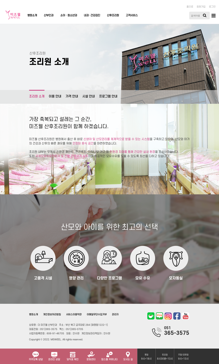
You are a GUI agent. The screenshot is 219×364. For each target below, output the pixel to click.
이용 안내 (55, 96)
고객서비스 (132, 15)
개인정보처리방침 (52, 314)
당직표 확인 (73, 355)
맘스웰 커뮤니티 (109, 355)
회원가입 (201, 6)
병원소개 (32, 15)
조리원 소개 (36, 94)
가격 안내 (72, 96)
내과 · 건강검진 (92, 15)
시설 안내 (88, 96)
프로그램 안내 (108, 96)
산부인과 (48, 15)
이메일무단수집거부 (97, 314)
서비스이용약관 (74, 314)
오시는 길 (128, 355)
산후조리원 (113, 15)
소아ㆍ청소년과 (68, 15)
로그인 (212, 6)
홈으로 (189, 6)
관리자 (115, 314)
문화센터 (91, 355)
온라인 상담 (54, 355)
